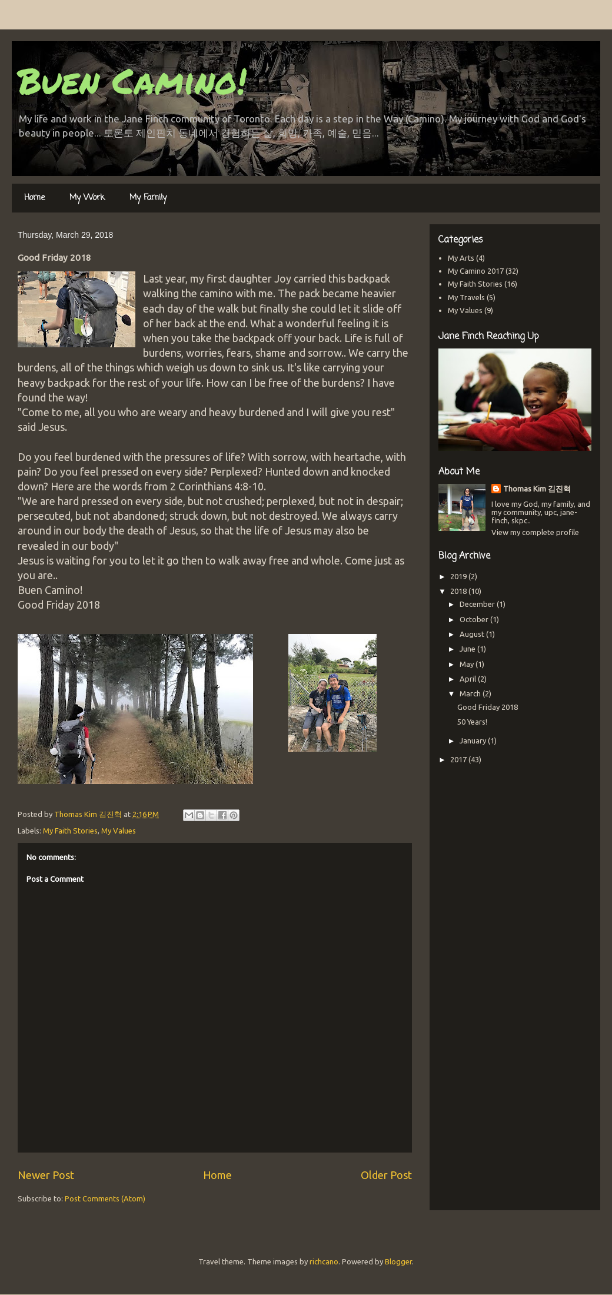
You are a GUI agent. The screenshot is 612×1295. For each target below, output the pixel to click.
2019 (459, 576)
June (468, 649)
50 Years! (472, 722)
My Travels (466, 297)
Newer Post (46, 1175)
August (473, 634)
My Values (118, 830)
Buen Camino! (132, 80)
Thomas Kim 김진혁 (537, 488)
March (471, 693)
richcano (324, 1261)
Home (34, 198)
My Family (148, 198)
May (467, 664)
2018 (459, 591)
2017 (459, 759)
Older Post (386, 1175)
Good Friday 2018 (487, 707)
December (478, 604)
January (474, 740)
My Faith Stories (70, 830)
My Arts (461, 258)
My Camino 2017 (476, 271)
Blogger (398, 1261)
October (475, 619)
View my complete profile (535, 532)
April (469, 679)
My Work (87, 198)
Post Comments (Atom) (105, 1198)
